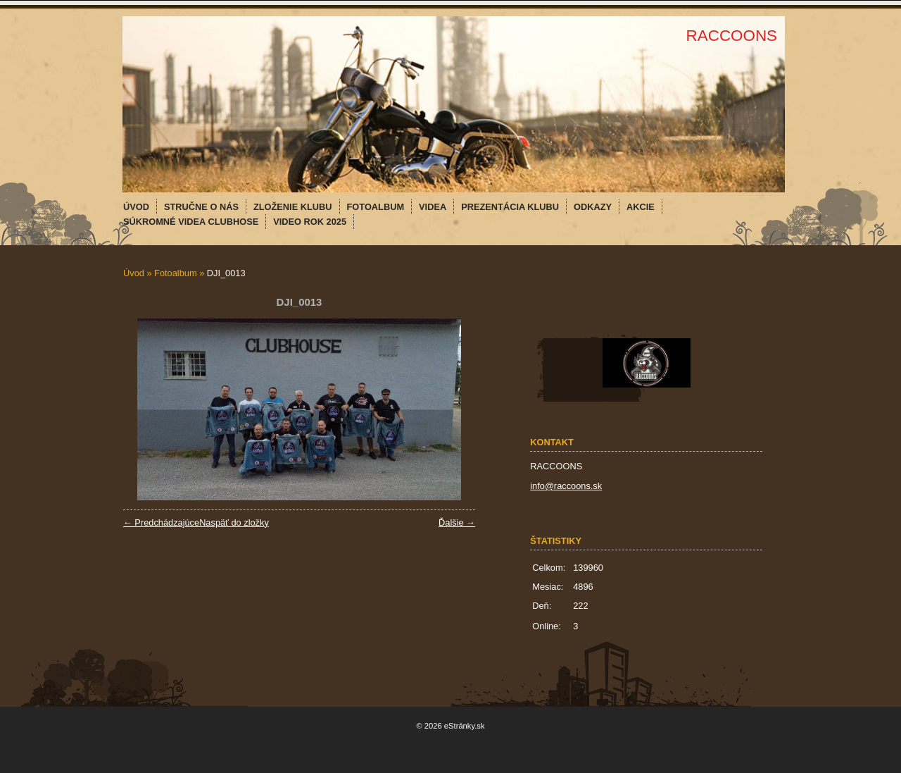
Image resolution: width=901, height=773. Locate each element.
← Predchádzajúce (161, 522)
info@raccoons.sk (566, 486)
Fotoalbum (175, 273)
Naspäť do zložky (234, 522)
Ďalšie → (457, 522)
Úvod (133, 273)
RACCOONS (731, 35)
